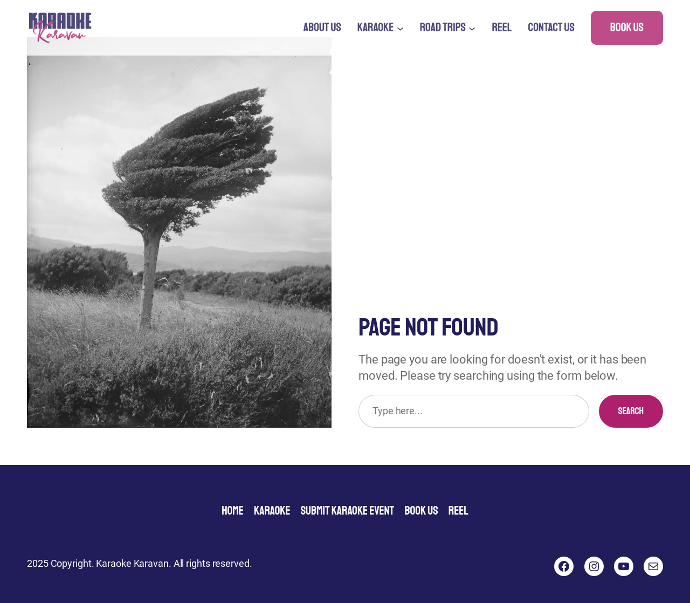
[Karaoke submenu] (400, 27)
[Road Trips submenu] (471, 27)
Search (631, 411)
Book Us (627, 27)
